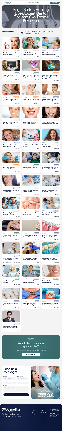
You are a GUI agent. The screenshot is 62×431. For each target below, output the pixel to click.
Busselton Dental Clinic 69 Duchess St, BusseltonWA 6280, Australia (54, 410)
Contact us (37, 2)
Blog (32, 2)
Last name (20, 376)
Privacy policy (47, 427)
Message (5, 385)
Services (29, 2)
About (25, 2)
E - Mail (33, 417)
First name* (5, 376)
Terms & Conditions (56, 427)
